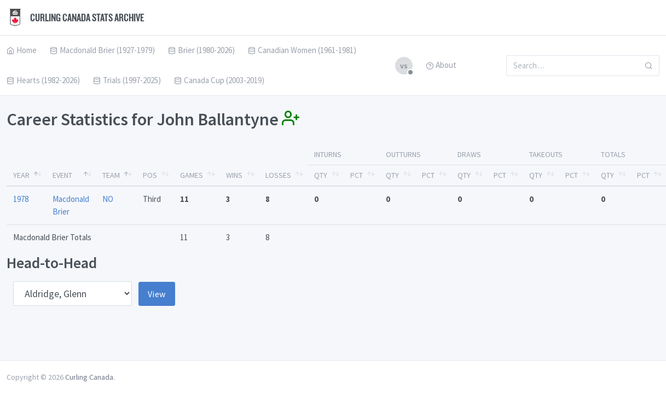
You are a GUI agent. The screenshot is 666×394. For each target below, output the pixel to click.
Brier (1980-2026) (201, 50)
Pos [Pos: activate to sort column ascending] (150, 175)
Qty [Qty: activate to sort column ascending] (320, 175)
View (157, 293)
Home (22, 50)
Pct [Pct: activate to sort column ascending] (356, 175)
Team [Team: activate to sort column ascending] (111, 175)
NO (107, 199)
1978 (20, 199)
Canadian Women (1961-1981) (302, 50)
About (441, 65)
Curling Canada (89, 377)
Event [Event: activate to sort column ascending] (62, 175)
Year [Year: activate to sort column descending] (21, 175)
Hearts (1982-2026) (43, 80)
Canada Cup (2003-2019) (219, 80)
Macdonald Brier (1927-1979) (102, 50)
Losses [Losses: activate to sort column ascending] (278, 175)
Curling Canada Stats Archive (75, 17)
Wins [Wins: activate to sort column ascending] (234, 175)
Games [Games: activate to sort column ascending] (191, 175)
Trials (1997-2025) (127, 80)
